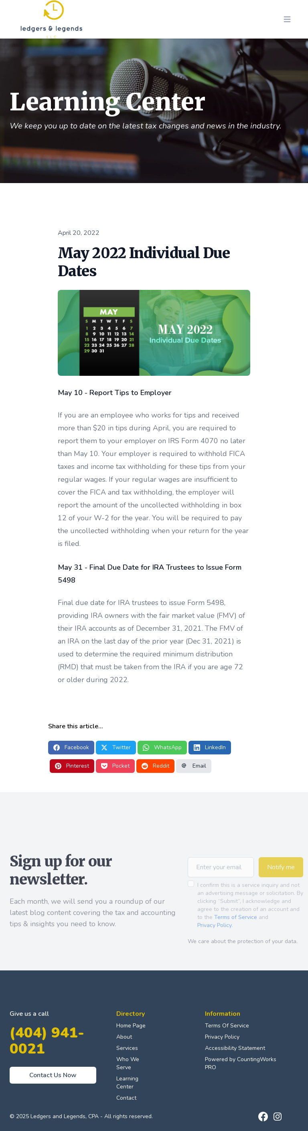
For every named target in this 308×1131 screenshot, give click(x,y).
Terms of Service (235, 928)
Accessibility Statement (235, 1048)
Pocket (115, 766)
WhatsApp (162, 747)
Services (127, 1048)
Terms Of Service (227, 1025)
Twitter (116, 747)
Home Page (131, 1025)
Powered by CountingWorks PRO (240, 1063)
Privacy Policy (214, 936)
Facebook (71, 747)
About (124, 1037)
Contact (126, 1098)
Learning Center (127, 1082)
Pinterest (72, 766)
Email (193, 766)
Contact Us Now (53, 1075)
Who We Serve (127, 1063)
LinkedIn (210, 747)
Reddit (155, 766)
